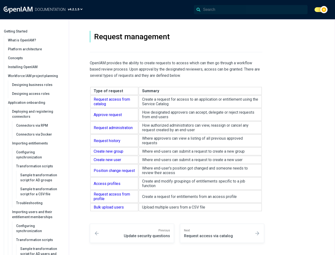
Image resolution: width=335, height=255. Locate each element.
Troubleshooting (29, 203)
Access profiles (107, 183)
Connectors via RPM (32, 125)
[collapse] (62, 31)
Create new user (107, 159)
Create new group (108, 151)
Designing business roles (32, 85)
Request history (107, 140)
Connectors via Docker (34, 134)
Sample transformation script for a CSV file (38, 191)
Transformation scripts (40, 166)
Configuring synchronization (29, 154)
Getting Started (34, 31)
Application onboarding (36, 103)
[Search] (251, 9)
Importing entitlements (38, 143)
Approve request (108, 114)
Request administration (113, 127)
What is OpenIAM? (22, 40)
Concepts (15, 58)
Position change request (114, 170)
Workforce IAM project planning (36, 76)
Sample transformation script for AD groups (38, 177)
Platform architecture (25, 49)
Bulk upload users (109, 207)
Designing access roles (31, 94)
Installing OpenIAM (23, 67)
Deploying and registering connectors (38, 114)
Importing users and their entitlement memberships (38, 214)
